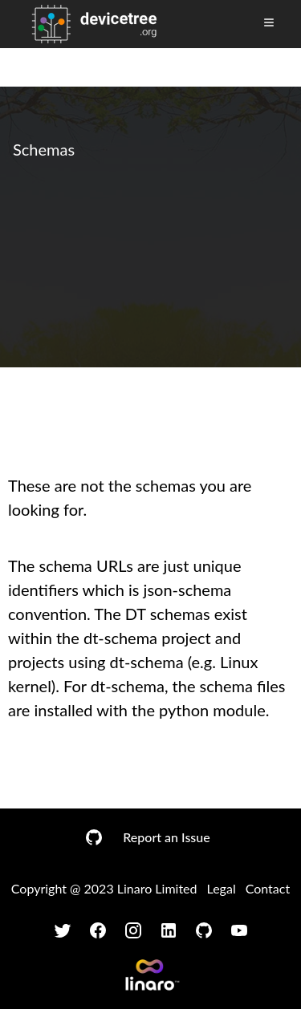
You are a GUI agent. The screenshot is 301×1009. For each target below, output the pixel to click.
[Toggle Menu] (268, 22)
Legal (221, 888)
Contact (268, 888)
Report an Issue (166, 837)
